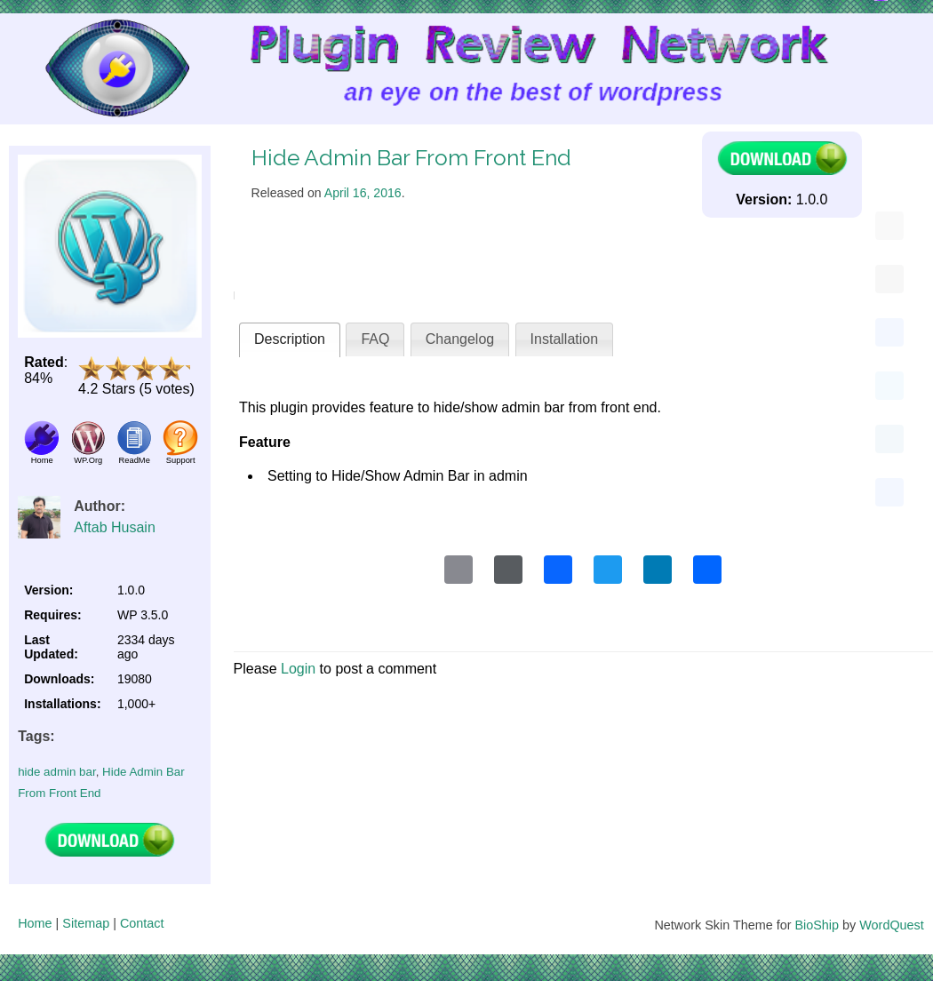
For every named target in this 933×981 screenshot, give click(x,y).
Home (35, 923)
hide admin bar (56, 771)
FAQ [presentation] (375, 339)
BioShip (816, 925)
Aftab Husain (115, 527)
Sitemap (85, 923)
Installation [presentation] (564, 339)
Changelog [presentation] (460, 339)
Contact (142, 923)
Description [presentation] (289, 339)
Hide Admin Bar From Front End (411, 158)
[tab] (289, 340)
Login (298, 668)
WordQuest (891, 925)
